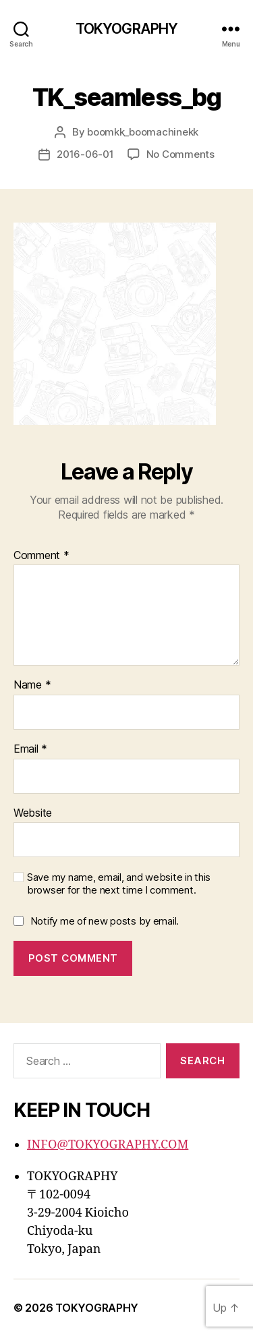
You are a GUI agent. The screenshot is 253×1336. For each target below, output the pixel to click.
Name (32, 685)
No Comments (180, 154)
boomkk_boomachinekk (142, 131)
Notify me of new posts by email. (104, 920)
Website (32, 813)
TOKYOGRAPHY (126, 29)
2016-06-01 (85, 154)
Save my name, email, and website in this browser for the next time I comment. (118, 883)
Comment (41, 556)
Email (30, 749)
